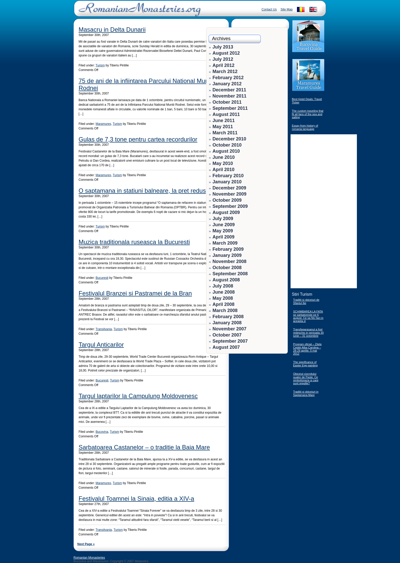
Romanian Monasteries (89, 557)
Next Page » (86, 544)
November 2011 (229, 96)
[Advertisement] (269, 388)
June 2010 (223, 157)
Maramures (103, 124)
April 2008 (223, 304)
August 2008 (226, 279)
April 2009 (223, 236)
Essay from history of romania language (305, 127)
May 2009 (222, 230)
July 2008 (222, 286)
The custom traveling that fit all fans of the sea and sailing (307, 114)
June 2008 (223, 292)
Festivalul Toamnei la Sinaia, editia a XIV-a (136, 498)
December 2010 (229, 138)
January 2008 (227, 322)
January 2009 (227, 255)
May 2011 (222, 126)
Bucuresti (102, 278)
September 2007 (230, 341)
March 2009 (225, 243)
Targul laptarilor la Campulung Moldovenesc (138, 395)
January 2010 (227, 181)
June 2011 (223, 120)
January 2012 (227, 83)
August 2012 (226, 53)
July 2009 (222, 218)
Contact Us (269, 9)
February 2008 (228, 316)
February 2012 (228, 77)
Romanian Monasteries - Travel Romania (138, 11)
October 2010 (227, 145)
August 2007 (226, 347)
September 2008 (230, 273)
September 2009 (230, 206)
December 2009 (229, 187)
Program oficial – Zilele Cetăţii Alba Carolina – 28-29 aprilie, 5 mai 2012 (307, 349)
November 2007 (229, 328)
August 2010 (226, 151)
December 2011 (229, 89)
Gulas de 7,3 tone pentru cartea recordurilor (138, 139)
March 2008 (225, 310)
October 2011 (227, 102)
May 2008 (222, 298)
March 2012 (225, 71)
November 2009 (229, 194)
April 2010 (223, 169)
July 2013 (222, 47)
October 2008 (227, 267)
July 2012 (222, 59)
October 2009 (227, 200)
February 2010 (228, 175)
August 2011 (226, 114)
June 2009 (223, 224)
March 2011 (225, 132)
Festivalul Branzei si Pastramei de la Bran (135, 293)
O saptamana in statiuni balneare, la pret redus (142, 190)
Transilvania (104, 329)
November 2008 (229, 261)
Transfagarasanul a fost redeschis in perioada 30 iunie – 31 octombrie (308, 332)
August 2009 (226, 212)
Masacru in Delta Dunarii (112, 29)
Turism (100, 65)
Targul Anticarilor (101, 344)
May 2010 (222, 163)
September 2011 (230, 108)
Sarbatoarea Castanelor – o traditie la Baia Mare (144, 447)
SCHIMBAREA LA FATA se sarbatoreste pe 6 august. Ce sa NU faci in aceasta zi (308, 316)
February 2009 (228, 249)
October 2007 (227, 335)
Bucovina (102, 432)
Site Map (287, 9)
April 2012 (223, 65)
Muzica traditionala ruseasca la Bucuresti (134, 241)
